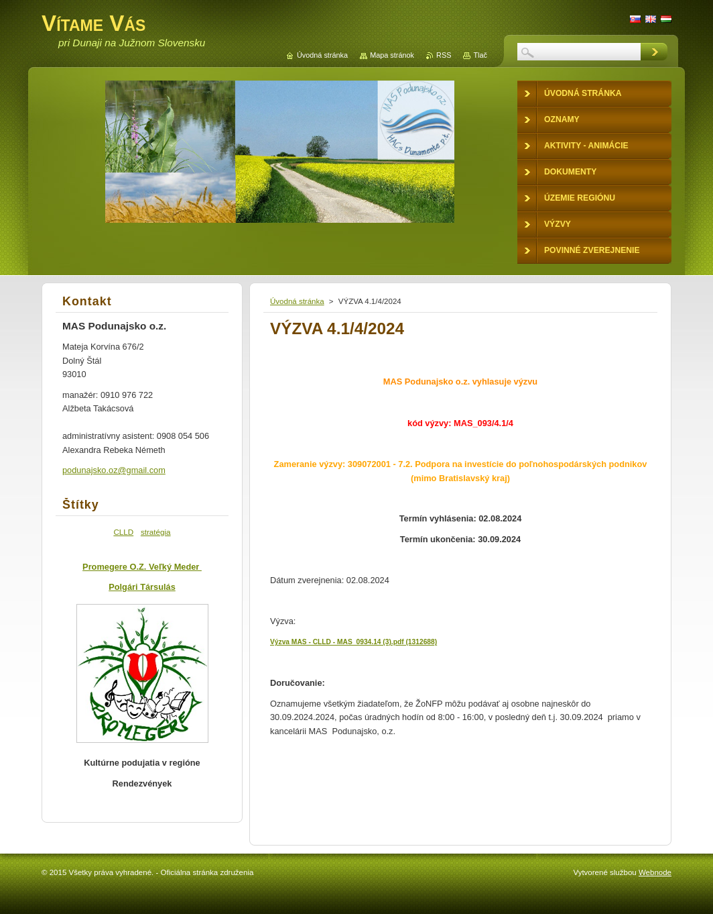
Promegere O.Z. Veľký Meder (142, 567)
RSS (443, 55)
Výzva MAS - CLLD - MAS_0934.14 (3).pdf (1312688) (353, 642)
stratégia (156, 531)
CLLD (123, 531)
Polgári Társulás (142, 587)
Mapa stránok (392, 55)
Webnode (655, 872)
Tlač (480, 55)
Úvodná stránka (297, 301)
